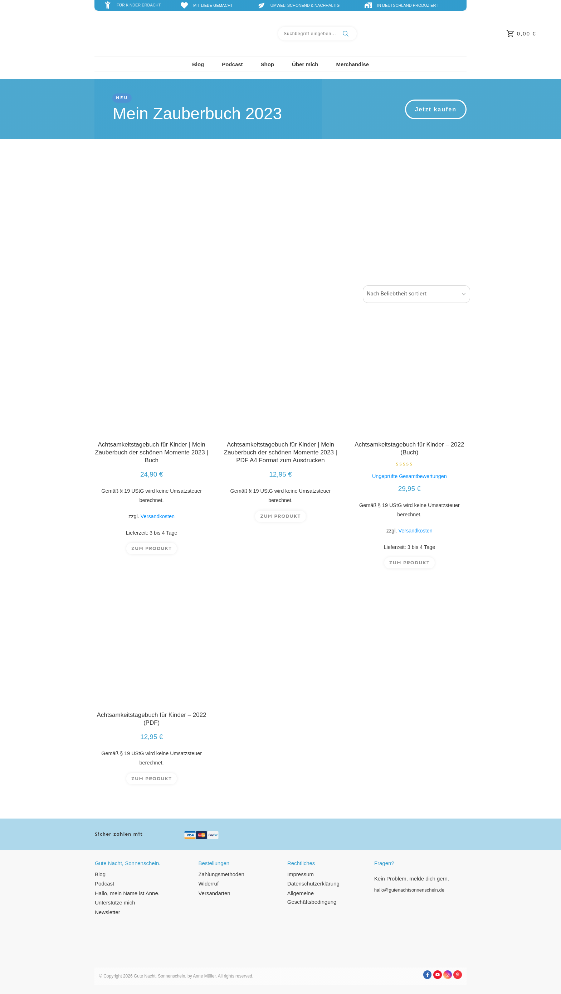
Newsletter (107, 912)
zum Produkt (151, 553)
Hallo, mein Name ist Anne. (127, 893)
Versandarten (214, 893)
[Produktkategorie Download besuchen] (409, 211)
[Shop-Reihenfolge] (416, 296)
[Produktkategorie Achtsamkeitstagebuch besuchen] (151, 211)
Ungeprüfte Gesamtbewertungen (409, 481)
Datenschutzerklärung (313, 883)
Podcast (104, 883)
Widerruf (208, 883)
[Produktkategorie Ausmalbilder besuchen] (280, 211)
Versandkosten (158, 521)
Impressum (300, 874)
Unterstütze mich (115, 902)
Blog (100, 874)
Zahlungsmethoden (221, 874)
